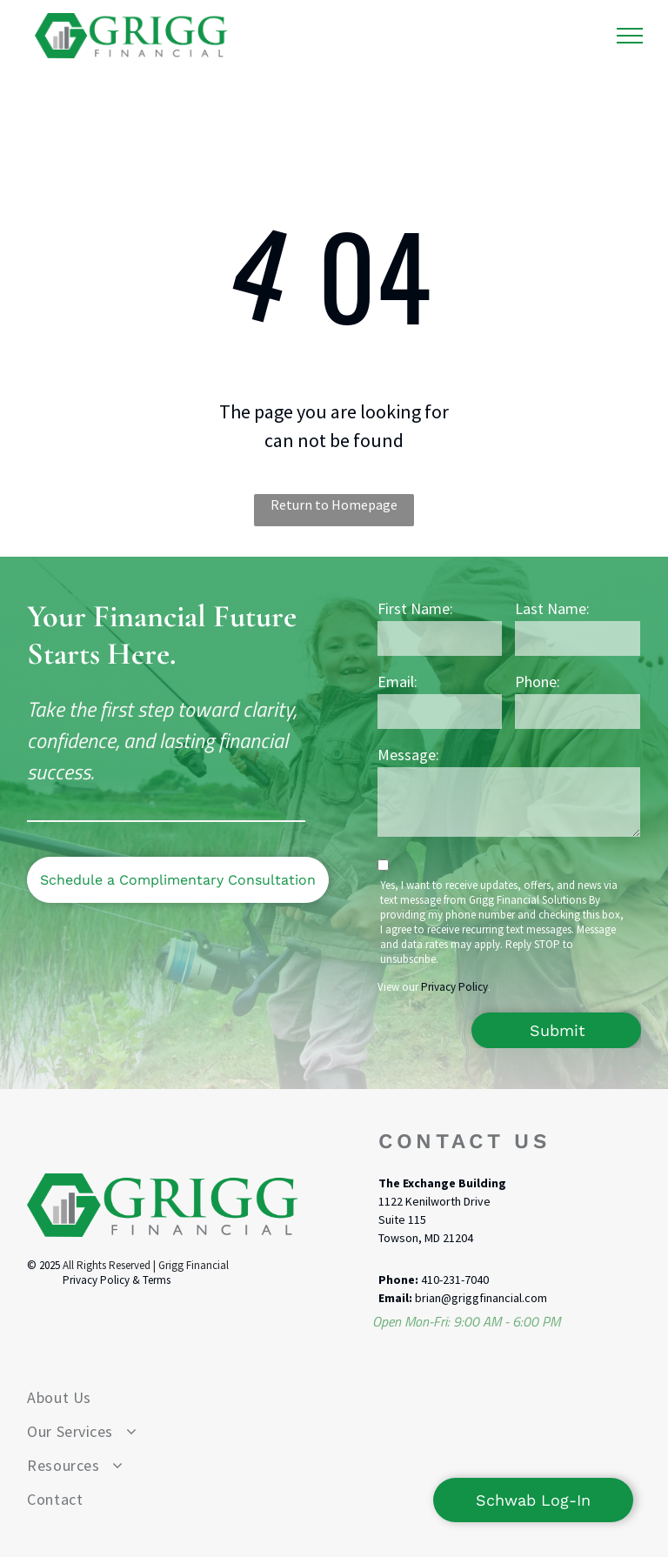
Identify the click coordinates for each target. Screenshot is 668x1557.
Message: (408, 755)
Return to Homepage (334, 504)
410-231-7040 (455, 1279)
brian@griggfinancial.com (481, 1298)
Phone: (537, 682)
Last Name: (552, 608)
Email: (397, 682)
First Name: (415, 608)
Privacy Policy (454, 986)
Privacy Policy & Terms (116, 1280)
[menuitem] (333, 1397)
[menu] (629, 35)
